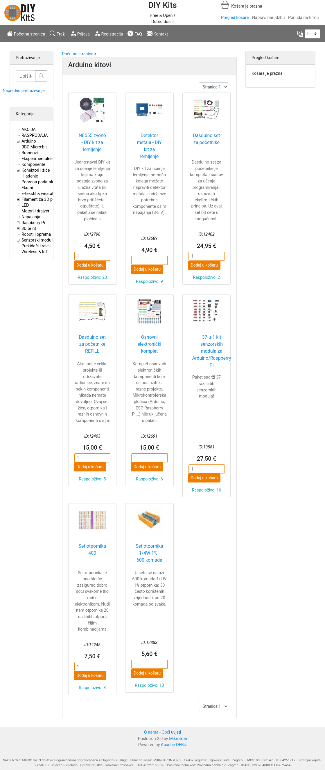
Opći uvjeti (171, 732)
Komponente (33, 164)
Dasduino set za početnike (206, 139)
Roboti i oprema (36, 234)
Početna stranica (26, 33)
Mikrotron (178, 738)
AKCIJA (28, 129)
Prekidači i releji (36, 246)
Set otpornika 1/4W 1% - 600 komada (149, 553)
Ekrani (27, 187)
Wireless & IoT (34, 251)
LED (25, 205)
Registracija (108, 33)
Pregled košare (235, 17)
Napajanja (30, 216)
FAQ (135, 33)
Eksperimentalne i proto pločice (50, 158)
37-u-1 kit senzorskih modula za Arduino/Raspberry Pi (211, 351)
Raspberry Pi (33, 222)
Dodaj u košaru (90, 265)
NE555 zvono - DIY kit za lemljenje (92, 142)
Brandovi (29, 152)
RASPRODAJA (34, 135)
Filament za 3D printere (42, 199)
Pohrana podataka (38, 182)
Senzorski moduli (37, 240)
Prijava (80, 33)
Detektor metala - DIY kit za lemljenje (149, 146)
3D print (28, 228)
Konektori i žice (35, 170)
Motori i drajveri (35, 211)
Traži (58, 33)
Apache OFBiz (174, 744)
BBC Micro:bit (34, 147)
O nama (151, 732)
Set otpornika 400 (92, 549)
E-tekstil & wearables (40, 193)
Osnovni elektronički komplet (149, 344)
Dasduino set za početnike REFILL (92, 344)
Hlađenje (29, 176)
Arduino (28, 141)
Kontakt (157, 33)
